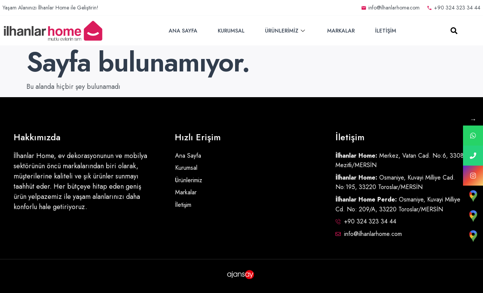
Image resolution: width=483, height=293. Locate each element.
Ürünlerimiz (286, 30)
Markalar (341, 30)
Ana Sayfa (183, 30)
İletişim (385, 30)
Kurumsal (231, 30)
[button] (454, 31)
